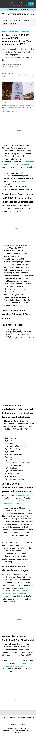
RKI (11, 20)
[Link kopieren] (16, 75)
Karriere (16, 728)
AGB (21, 728)
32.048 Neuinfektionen (25, 495)
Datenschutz (27, 728)
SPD (15, 20)
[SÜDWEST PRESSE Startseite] (18, 14)
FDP (20, 20)
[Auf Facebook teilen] (20, 75)
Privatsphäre (9, 728)
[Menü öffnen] (3, 14)
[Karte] (18, 361)
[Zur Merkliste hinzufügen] (33, 75)
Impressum (18, 732)
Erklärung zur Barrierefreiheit (18, 730)
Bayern (5, 23)
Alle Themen (13, 23)
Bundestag (27, 20)
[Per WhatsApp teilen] (28, 75)
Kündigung (30, 730)
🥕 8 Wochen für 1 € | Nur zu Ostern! (18, 9)
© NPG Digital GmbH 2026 (18, 725)
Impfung (22, 181)
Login (32, 14)
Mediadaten (6, 730)
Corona (5, 20)
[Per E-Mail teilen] (24, 75)
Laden (31, 4)
